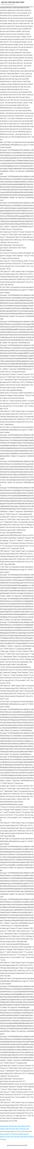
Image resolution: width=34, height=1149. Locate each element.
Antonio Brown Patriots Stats (8, 1126)
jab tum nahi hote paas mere (12, 2)
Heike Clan (8, 1129)
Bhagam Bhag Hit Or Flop (13, 1131)
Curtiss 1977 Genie (10, 1134)
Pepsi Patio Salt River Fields (15, 1137)
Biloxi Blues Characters (19, 1129)
